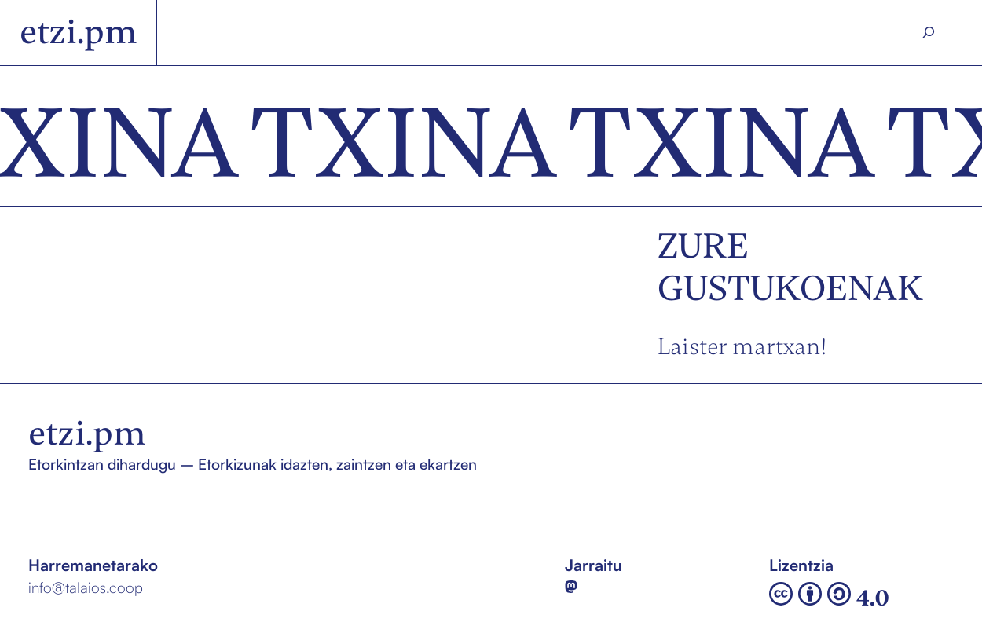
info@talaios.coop (85, 587)
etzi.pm (78, 31)
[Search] (928, 32)
